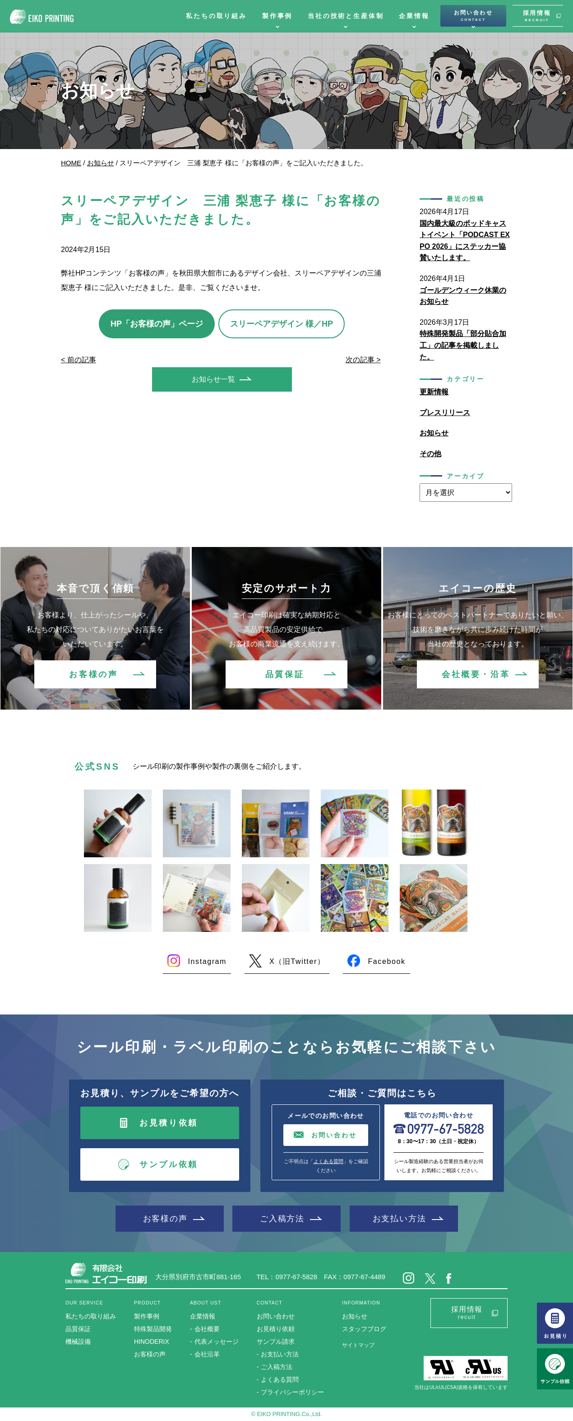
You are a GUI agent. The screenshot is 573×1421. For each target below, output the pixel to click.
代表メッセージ (216, 1341)
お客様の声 (93, 674)
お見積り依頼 (168, 1122)
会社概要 (207, 1328)
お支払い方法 (399, 1218)
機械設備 (78, 1341)
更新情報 (434, 392)
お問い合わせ (473, 15)
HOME (71, 163)
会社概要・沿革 (476, 674)
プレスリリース (445, 412)
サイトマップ (358, 1345)
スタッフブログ (364, 1328)
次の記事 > (363, 360)
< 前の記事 (78, 360)
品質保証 (284, 674)
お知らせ (100, 163)
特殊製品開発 (153, 1328)
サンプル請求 (276, 1341)
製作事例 (277, 15)
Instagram (207, 961)
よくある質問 (328, 1161)
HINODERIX (151, 1341)
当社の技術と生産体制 (346, 15)
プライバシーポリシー (292, 1392)
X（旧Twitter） (297, 961)
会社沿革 (207, 1354)
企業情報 (414, 15)
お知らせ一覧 (213, 379)
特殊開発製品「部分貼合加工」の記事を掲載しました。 (463, 345)
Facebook (386, 961)
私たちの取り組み (216, 15)
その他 (430, 454)
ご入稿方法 (282, 1218)
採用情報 (537, 15)
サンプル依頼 (168, 1164)
